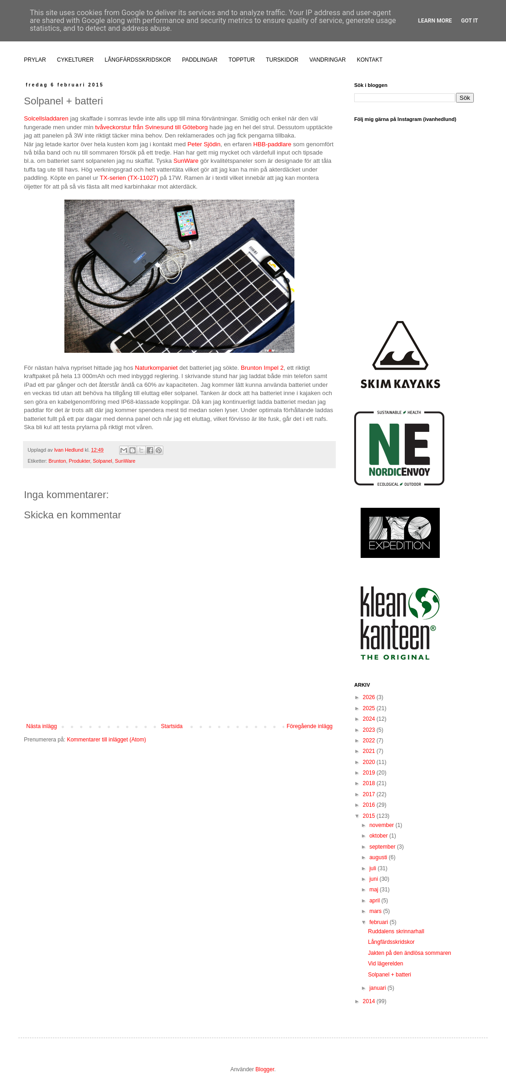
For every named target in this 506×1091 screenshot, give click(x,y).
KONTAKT (370, 60)
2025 (370, 708)
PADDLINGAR (200, 60)
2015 (370, 816)
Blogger (264, 1069)
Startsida (172, 726)
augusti (379, 857)
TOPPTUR (242, 60)
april (375, 900)
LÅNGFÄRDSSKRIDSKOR (138, 60)
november (382, 825)
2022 (370, 740)
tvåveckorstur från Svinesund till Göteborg (151, 127)
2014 (370, 1001)
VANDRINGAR (328, 60)
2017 (370, 794)
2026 (370, 697)
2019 (370, 772)
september (383, 847)
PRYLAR (35, 60)
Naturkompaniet (156, 367)
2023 (370, 730)
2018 (370, 783)
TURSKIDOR (282, 60)
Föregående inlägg (310, 726)
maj (374, 889)
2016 (370, 805)
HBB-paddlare (272, 144)
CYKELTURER (75, 60)
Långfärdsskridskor (391, 942)
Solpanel (102, 461)
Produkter (79, 461)
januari (378, 988)
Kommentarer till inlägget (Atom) (106, 739)
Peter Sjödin (204, 144)
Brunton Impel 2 (262, 367)
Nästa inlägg (41, 726)
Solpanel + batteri (389, 974)
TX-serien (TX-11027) (129, 177)
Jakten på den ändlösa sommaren (409, 953)
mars (376, 911)
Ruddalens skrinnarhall (396, 931)
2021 (370, 751)
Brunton (57, 461)
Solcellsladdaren (46, 118)
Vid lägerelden (385, 963)
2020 (370, 762)
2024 (370, 719)
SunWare (185, 160)
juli (373, 868)
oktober (379, 836)
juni (374, 879)
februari (379, 922)
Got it (469, 20)
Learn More (435, 20)
